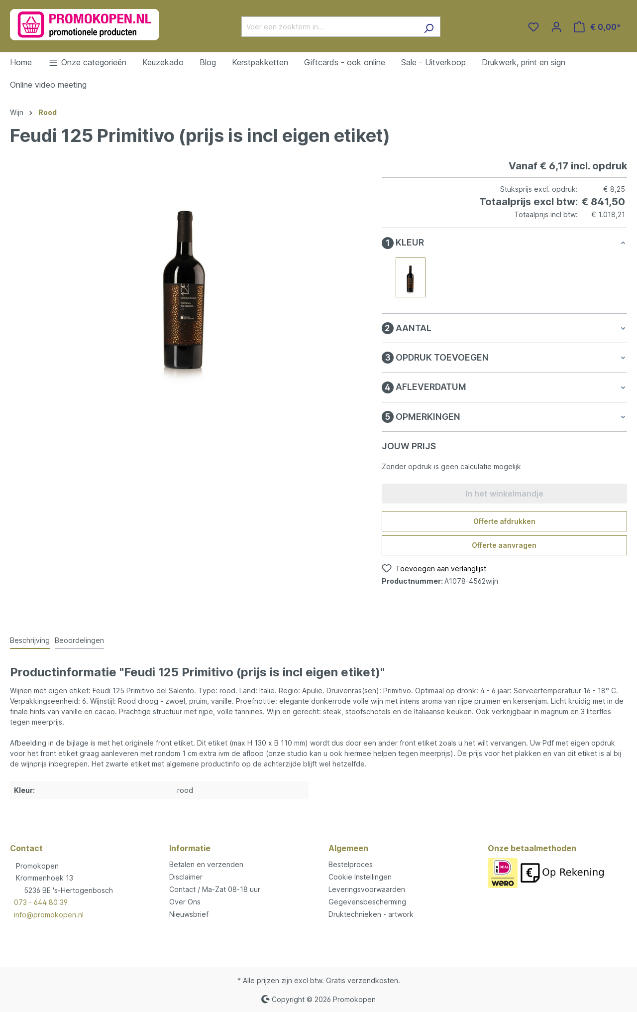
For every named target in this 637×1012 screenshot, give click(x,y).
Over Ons (185, 901)
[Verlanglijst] (533, 26)
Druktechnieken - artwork (371, 914)
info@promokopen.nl (49, 914)
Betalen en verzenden (206, 864)
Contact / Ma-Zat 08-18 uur (214, 889)
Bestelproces (350, 864)
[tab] (30, 640)
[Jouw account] (556, 26)
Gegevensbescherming (367, 901)
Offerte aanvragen (504, 545)
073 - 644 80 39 (41, 902)
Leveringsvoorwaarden (366, 889)
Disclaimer (186, 877)
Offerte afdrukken (504, 521)
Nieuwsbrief (189, 914)
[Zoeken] (428, 26)
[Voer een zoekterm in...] (329, 26)
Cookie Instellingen (360, 877)
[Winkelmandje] (597, 26)
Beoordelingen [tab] (79, 640)
